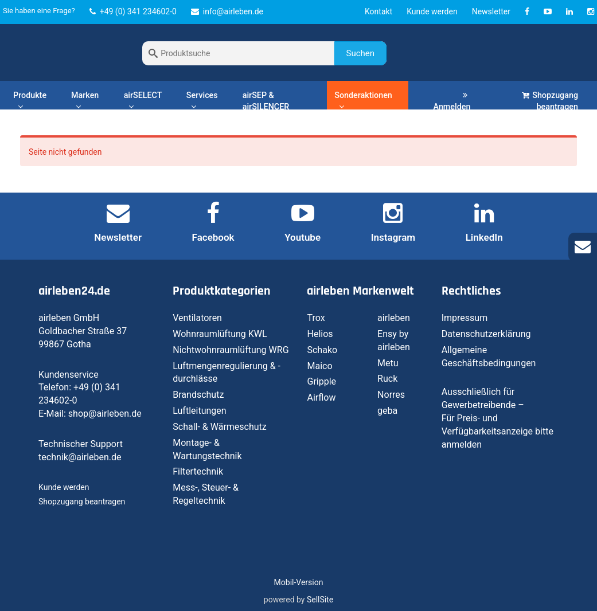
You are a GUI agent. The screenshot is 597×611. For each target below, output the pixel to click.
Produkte (29, 101)
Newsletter (491, 11)
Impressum (465, 317)
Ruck (387, 378)
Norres (391, 394)
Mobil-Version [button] (298, 582)
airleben (393, 317)
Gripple (321, 381)
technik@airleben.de (80, 457)
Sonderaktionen (363, 101)
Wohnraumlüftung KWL (220, 333)
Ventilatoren (197, 317)
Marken (85, 101)
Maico (319, 366)
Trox (316, 317)
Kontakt (378, 11)
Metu (388, 363)
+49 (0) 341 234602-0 (133, 11)
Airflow (321, 397)
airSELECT (143, 101)
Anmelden (452, 101)
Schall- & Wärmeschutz (220, 426)
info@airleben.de (227, 11)
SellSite (320, 599)
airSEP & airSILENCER (266, 101)
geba (387, 410)
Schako (322, 349)
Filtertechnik (198, 471)
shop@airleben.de (105, 413)
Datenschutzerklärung (486, 333)
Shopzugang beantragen (550, 101)
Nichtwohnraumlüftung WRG (230, 349)
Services (202, 101)
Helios (320, 333)
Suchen (360, 53)
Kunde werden (432, 11)
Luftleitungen (199, 410)
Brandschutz (198, 394)
